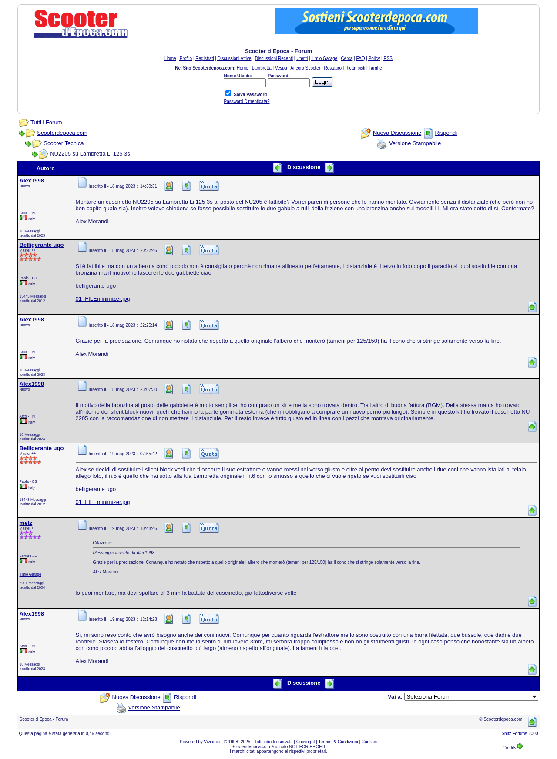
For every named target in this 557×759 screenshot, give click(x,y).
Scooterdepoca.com (62, 132)
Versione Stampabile (415, 143)
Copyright (305, 741)
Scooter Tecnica (64, 143)
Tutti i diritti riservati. (273, 741)
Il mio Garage (30, 574)
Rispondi (446, 132)
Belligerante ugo (42, 245)
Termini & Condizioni (338, 741)
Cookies (369, 741)
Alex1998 (32, 180)
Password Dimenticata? (246, 101)
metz (26, 523)
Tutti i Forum (46, 122)
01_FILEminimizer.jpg (103, 298)
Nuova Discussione (397, 132)
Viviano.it (212, 741)
